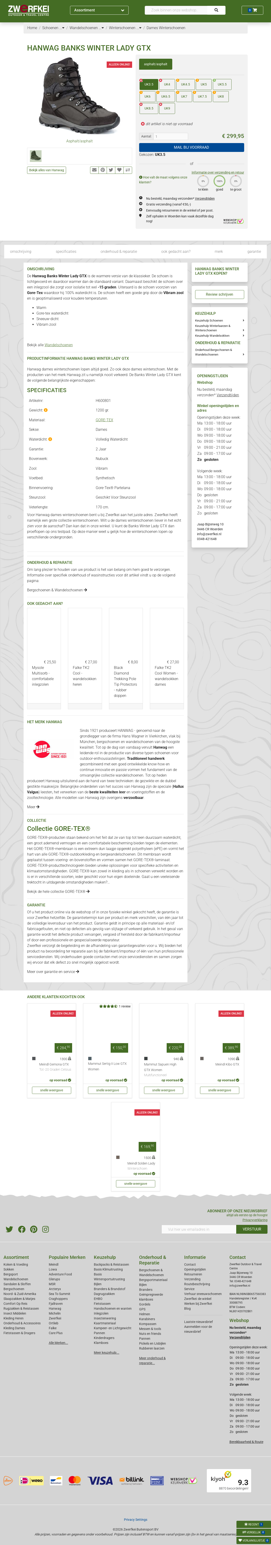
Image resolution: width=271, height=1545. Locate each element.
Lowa (53, 1269)
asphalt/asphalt (155, 64)
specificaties (66, 251)
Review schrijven (219, 294)
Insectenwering (105, 1318)
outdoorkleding (82, 854)
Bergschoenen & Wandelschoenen (57, 590)
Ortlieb (53, 1323)
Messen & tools (150, 1329)
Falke (52, 1328)
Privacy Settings (135, 1519)
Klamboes (101, 1343)
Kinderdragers (104, 1338)
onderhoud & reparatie (119, 251)
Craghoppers (58, 1299)
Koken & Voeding (16, 1264)
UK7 (181, 94)
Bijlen (98, 1284)
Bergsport (11, 1274)
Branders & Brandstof (109, 1289)
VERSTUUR (252, 1229)
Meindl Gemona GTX (55, 1067)
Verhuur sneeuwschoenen (203, 1294)
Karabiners (147, 1319)
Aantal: (146, 136)
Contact (190, 1264)
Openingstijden (195, 1269)
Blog (187, 1308)
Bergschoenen (14, 1289)
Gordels (144, 1304)
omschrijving (20, 251)
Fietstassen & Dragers (19, 1333)
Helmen (144, 1314)
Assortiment (99, 10)
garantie (254, 251)
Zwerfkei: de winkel (197, 1299)
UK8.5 (146, 106)
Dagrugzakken (104, 1294)
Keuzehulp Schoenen (209, 320)
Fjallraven (56, 1303)
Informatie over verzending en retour (218, 172)
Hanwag (74, 375)
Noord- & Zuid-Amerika (20, 1294)
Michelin (55, 1313)
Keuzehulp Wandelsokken (212, 335)
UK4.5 (183, 82)
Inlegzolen (101, 1313)
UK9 (164, 106)
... (61, 28)
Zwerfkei (55, 1318)
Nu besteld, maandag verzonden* (180, 198)
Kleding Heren (14, 1318)
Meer (33, 807)
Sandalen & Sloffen (17, 1284)
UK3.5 (146, 82)
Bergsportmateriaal (153, 1280)
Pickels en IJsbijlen (152, 1343)
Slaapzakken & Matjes (19, 1299)
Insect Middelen (15, 1313)
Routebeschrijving (197, 1284)
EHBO (98, 1299)
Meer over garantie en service (53, 971)
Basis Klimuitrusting (108, 1269)
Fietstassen (102, 1303)
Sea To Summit (59, 1294)
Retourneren (193, 1274)
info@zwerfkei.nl (209, 534)
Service (189, 1289)
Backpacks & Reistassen (111, 1264)
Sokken (9, 1269)
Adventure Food (60, 1274)
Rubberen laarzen (152, 1348)
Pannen (144, 1338)
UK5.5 (220, 82)
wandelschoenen (140, 742)
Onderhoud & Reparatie (152, 1260)
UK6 (145, 94)
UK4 (164, 82)
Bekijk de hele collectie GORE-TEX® (58, 891)
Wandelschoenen (59, 345)
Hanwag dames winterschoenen (53, 369)
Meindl (53, 1264)
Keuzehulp (105, 1257)
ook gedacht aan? (175, 251)
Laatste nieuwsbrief (198, 1322)
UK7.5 (200, 94)
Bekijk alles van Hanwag (46, 170)
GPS (142, 1309)
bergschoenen (108, 742)
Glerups (54, 1279)
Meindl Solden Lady (141, 1166)
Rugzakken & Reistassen (21, 1308)
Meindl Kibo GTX (227, 1064)
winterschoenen (145, 531)
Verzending (192, 1279)
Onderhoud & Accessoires (22, 1323)
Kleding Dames (14, 1328)
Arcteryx (55, 1289)
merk (219, 251)
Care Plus (56, 1333)
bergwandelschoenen (118, 854)
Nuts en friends (150, 1334)
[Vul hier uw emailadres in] (199, 1229)
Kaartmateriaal (105, 1323)
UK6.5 (163, 94)
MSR (52, 1284)
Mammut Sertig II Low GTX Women (107, 1066)
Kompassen (147, 1324)
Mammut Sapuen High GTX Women (163, 1070)
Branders (145, 1289)
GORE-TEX (104, 420)
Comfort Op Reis (15, 1303)
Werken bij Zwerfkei (198, 1303)
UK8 (218, 94)
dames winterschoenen (135, 520)
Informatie (195, 1257)
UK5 (201, 82)
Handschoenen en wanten (113, 1308)
